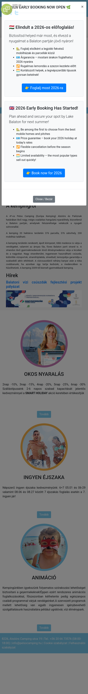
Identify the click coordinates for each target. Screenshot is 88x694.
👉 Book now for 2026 (44, 173)
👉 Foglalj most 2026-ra (44, 88)
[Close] (82, 7)
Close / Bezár (43, 199)
